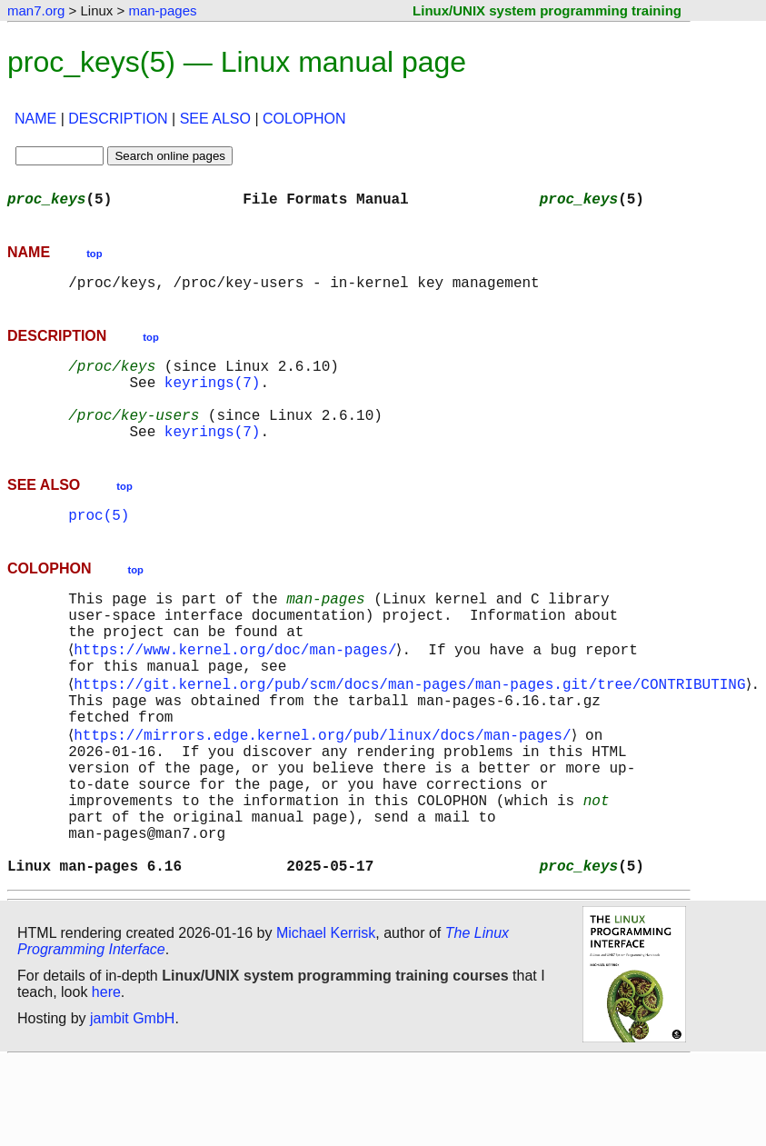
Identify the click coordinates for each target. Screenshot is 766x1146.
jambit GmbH (132, 1103)
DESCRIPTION (117, 118)
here (106, 1077)
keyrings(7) (212, 396)
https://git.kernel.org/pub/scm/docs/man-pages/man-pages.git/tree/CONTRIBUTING (413, 731)
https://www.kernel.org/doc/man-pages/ (238, 691)
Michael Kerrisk (325, 1018)
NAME (35, 118)
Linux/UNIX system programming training (547, 10)
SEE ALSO (215, 118)
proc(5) (98, 543)
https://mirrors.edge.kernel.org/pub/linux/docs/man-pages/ (325, 791)
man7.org (36, 10)
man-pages (162, 10)
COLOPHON (304, 118)
